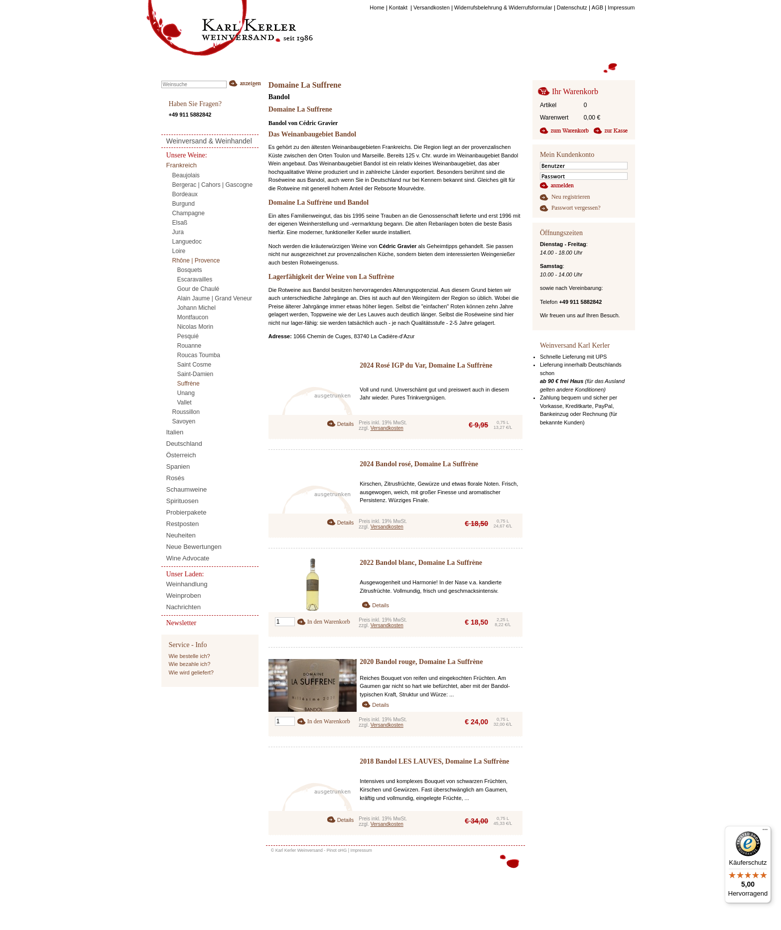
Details (345, 424)
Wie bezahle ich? (190, 664)
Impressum (361, 850)
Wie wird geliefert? (191, 672)
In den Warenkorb (328, 621)
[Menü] (765, 832)
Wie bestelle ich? (189, 656)
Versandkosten (387, 428)
